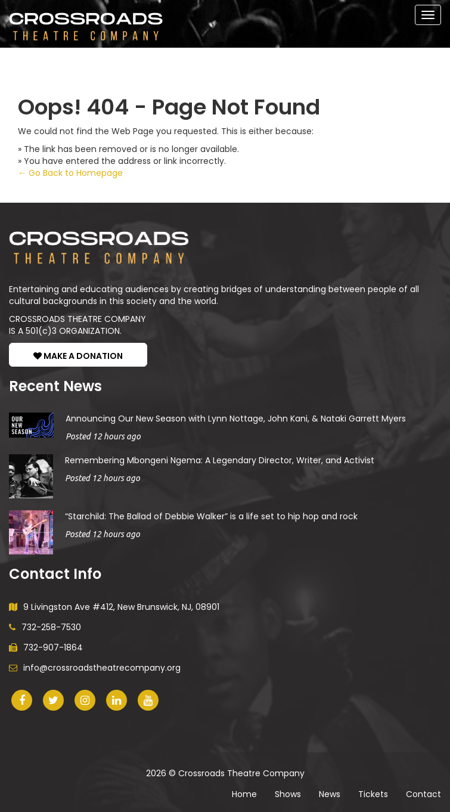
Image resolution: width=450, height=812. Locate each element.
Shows (288, 794)
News (329, 794)
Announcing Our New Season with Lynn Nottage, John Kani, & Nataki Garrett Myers (236, 418)
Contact (423, 794)
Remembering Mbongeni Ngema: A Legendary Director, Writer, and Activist (219, 460)
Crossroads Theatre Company (241, 773)
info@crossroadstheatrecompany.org (95, 668)
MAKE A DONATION (78, 356)
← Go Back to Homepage (70, 173)
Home (244, 794)
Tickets (373, 794)
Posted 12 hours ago (103, 436)
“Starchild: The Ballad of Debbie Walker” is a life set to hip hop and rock (211, 516)
